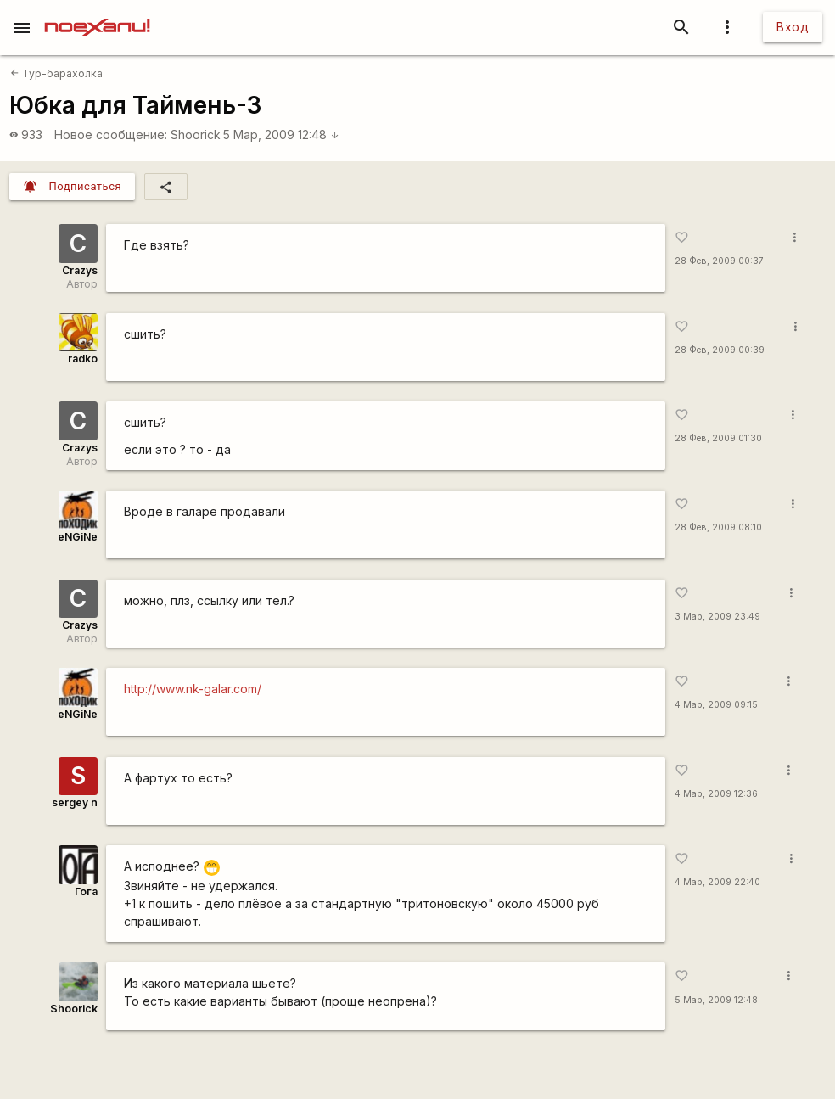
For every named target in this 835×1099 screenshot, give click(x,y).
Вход (792, 27)
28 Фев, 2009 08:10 (718, 527)
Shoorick (196, 134)
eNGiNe (78, 536)
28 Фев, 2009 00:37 (719, 260)
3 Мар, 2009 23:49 (717, 616)
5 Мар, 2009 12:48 (281, 134)
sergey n (75, 802)
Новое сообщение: (110, 134)
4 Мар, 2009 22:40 (717, 882)
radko (83, 358)
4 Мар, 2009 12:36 (716, 793)
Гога (86, 891)
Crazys (80, 270)
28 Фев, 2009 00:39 (720, 350)
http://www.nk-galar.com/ (192, 688)
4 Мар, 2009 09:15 (716, 704)
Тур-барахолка (56, 73)
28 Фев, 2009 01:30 (718, 438)
